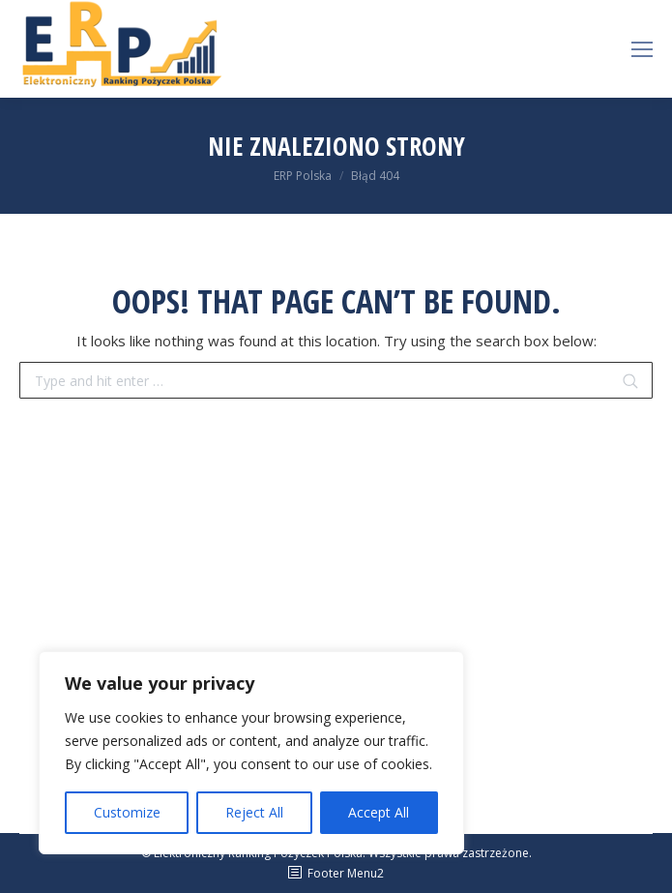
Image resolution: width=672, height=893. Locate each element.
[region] (251, 752)
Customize (127, 812)
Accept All (378, 812)
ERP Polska (303, 175)
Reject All (254, 812)
